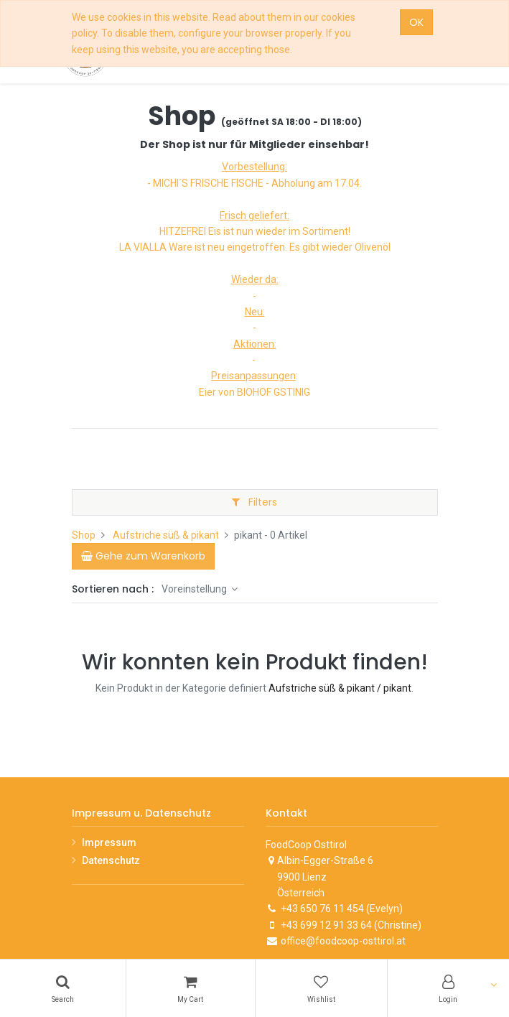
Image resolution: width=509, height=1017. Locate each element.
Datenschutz (111, 860)
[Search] (63, 988)
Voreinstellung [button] (195, 589)
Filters (254, 502)
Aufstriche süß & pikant (166, 535)
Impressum (109, 842)
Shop (83, 535)
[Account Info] (449, 988)
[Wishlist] (321, 988)
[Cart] (191, 988)
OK (416, 22)
